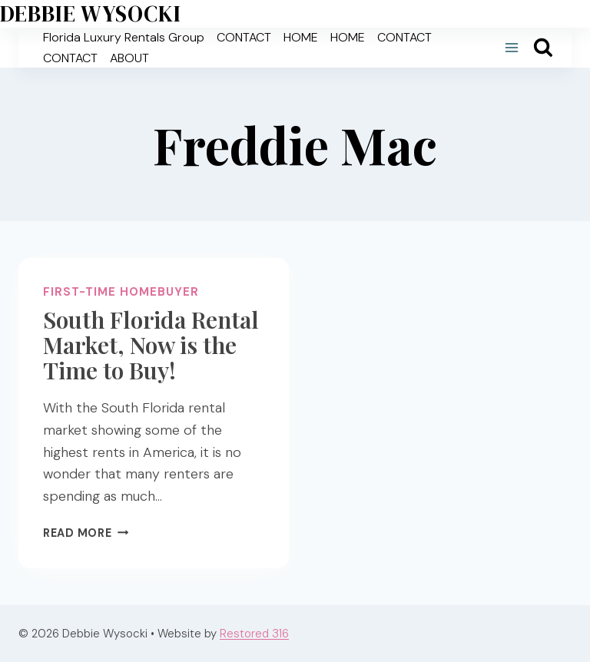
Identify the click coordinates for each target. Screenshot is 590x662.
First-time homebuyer (121, 292)
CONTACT (244, 37)
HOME (300, 37)
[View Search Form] (543, 48)
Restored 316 (254, 633)
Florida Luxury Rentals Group (123, 37)
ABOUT (129, 58)
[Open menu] (511, 48)
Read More (85, 533)
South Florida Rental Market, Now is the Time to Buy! (151, 345)
